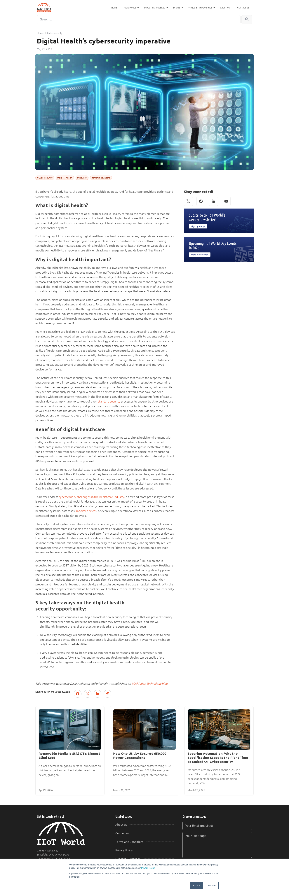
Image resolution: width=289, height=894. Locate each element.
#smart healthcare (101, 177)
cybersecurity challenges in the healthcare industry (91, 497)
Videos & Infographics (200, 7)
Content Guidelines (127, 859)
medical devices (86, 511)
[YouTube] (226, 201)
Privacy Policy (147, 868)
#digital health (64, 177)
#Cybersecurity (45, 177)
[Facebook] (200, 201)
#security (82, 177)
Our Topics (130, 7)
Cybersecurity (54, 33)
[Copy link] (107, 694)
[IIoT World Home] (72, 833)
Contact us (243, 7)
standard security (109, 401)
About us (225, 7)
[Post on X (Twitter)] (87, 694)
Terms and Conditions (129, 842)
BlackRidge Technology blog (150, 683)
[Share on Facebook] (77, 694)
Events (176, 7)
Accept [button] (196, 885)
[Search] (139, 19)
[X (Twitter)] (188, 201)
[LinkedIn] (213, 201)
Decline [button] (211, 885)
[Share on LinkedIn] (97, 694)
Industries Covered (154, 7)
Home (114, 7)
